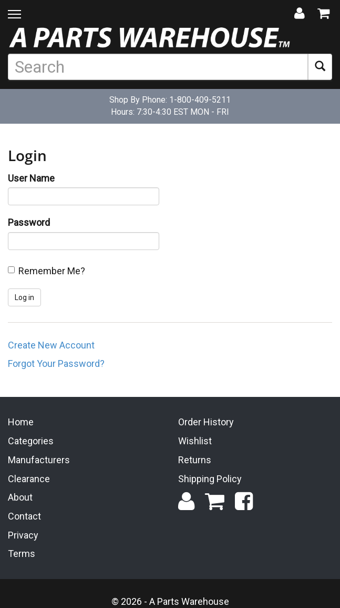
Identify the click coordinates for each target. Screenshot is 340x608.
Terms (21, 553)
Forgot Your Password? (56, 363)
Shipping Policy (210, 477)
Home (21, 421)
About (20, 496)
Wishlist (195, 440)
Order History (206, 421)
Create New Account (51, 345)
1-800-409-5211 (200, 100)
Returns (194, 458)
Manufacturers (39, 458)
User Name (31, 178)
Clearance (29, 477)
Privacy (23, 534)
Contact (24, 515)
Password (29, 222)
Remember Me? (51, 270)
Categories (31, 440)
